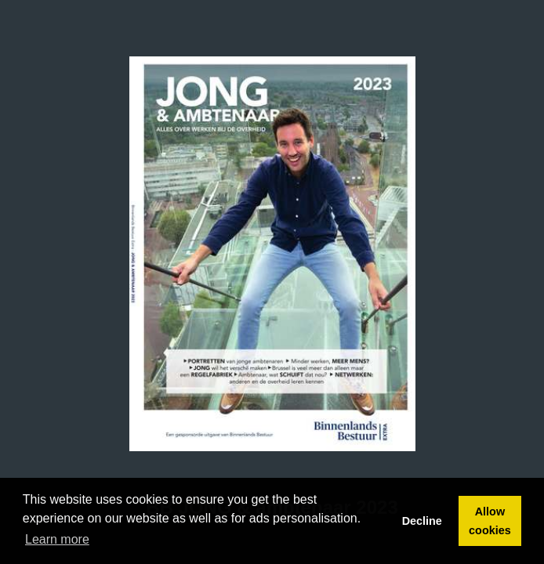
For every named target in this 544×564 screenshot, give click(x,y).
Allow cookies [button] (490, 521)
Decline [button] (422, 521)
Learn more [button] (57, 539)
